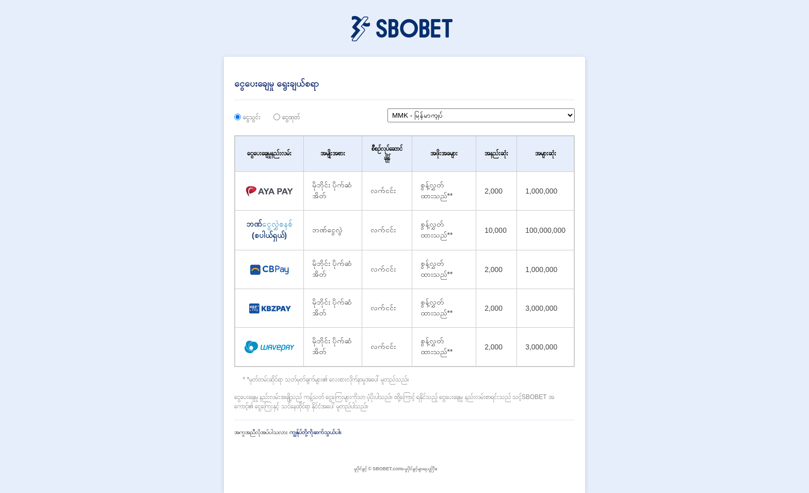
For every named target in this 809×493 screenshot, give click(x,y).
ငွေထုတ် (291, 117)
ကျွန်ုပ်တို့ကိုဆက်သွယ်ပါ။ (315, 432)
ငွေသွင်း (252, 117)
